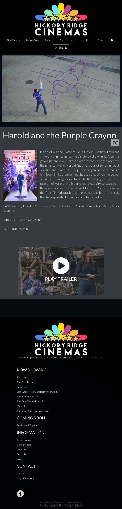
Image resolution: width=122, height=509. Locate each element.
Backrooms (23, 377)
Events (72, 40)
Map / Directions (25, 478)
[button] (113, 40)
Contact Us (23, 473)
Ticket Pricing (24, 439)
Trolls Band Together (28, 425)
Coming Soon (32, 40)
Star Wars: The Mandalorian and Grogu (37, 391)
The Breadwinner (26, 382)
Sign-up (61, 47)
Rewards (48, 40)
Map (61, 40)
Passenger (22, 386)
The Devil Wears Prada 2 (30, 401)
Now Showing (13, 40)
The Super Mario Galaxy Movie (33, 410)
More (100, 40)
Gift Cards (87, 40)
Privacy (20, 459)
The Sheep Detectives (28, 396)
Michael (21, 405)
